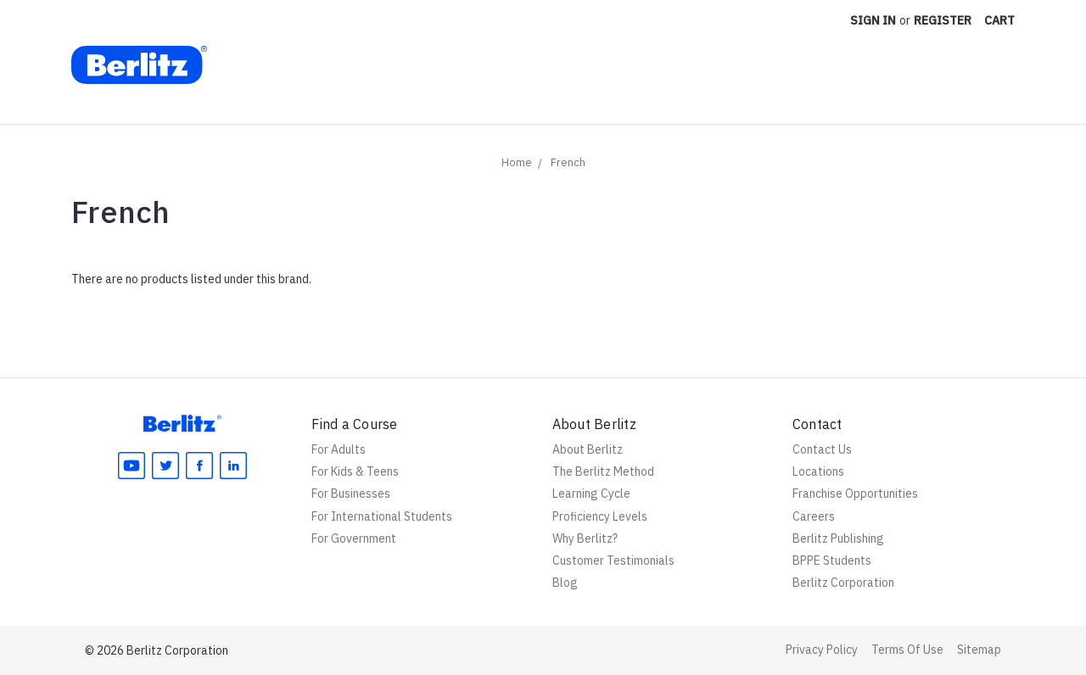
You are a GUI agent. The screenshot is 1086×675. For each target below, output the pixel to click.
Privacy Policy (822, 649)
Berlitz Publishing (838, 538)
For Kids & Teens (355, 471)
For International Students (381, 516)
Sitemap (979, 649)
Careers (813, 516)
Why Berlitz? (585, 538)
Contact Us (822, 449)
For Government (353, 538)
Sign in (873, 20)
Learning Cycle (591, 493)
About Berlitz (587, 449)
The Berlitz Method (603, 471)
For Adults (338, 449)
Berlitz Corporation (843, 582)
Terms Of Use (907, 649)
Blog (565, 582)
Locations (818, 471)
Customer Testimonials (613, 560)
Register (942, 20)
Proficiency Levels (599, 516)
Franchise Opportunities (855, 493)
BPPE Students (831, 560)
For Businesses (350, 493)
